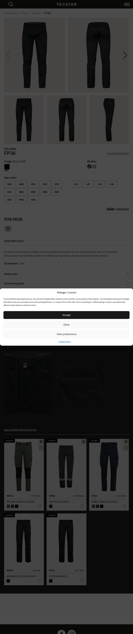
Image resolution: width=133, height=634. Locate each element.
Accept (66, 315)
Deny (66, 324)
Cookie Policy (65, 341)
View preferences (66, 334)
